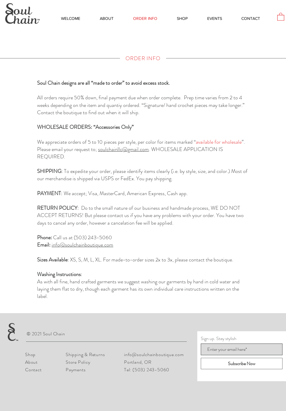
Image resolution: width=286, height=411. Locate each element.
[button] (280, 16)
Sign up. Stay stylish (218, 338)
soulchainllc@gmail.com (123, 149)
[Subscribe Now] (241, 363)
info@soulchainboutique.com (82, 245)
